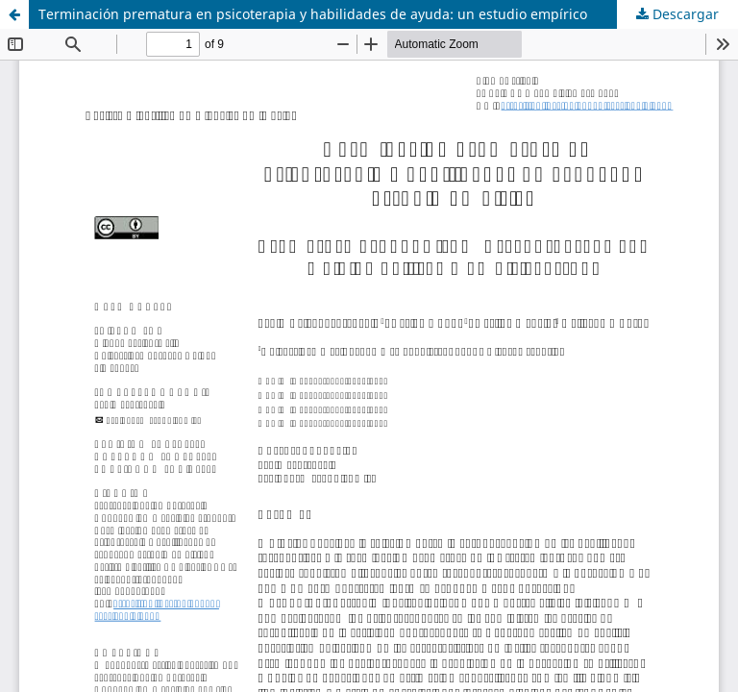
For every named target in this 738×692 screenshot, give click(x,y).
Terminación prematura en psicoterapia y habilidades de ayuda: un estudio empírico (312, 14)
